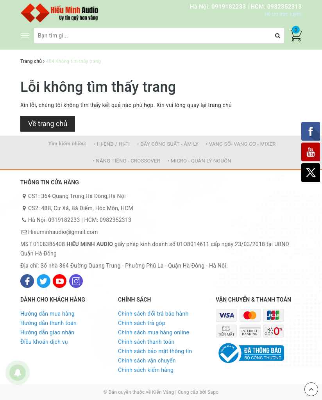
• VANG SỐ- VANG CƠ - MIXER (241, 144)
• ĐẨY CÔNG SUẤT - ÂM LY (168, 144)
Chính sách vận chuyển (147, 360)
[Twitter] (43, 281)
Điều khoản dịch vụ (44, 342)
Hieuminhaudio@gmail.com (63, 232)
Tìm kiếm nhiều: (67, 143)
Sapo (213, 392)
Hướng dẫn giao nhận (47, 332)
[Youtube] (59, 281)
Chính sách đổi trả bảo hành (153, 314)
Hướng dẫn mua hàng (47, 314)
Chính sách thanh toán (146, 342)
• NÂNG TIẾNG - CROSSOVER (126, 161)
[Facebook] (27, 281)
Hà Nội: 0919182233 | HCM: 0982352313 (246, 6)
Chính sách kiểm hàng (146, 370)
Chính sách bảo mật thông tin (155, 351)
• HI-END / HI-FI (112, 144)
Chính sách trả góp (141, 323)
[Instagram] (76, 281)
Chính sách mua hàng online (153, 332)
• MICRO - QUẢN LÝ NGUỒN (199, 161)
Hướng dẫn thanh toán (48, 323)
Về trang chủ (47, 124)
